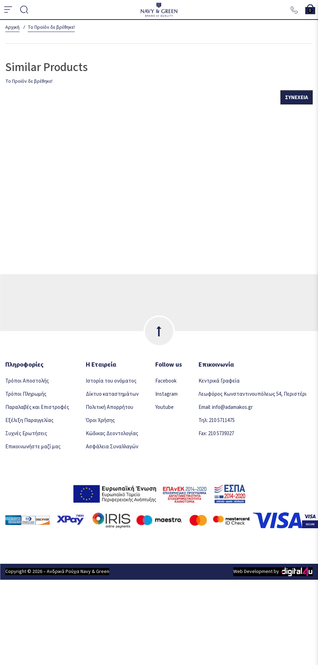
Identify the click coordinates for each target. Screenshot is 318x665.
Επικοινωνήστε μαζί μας (33, 446)
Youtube (164, 407)
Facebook (166, 381)
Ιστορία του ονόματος (111, 381)
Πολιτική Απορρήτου (109, 407)
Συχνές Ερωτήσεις (26, 433)
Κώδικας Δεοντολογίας (112, 433)
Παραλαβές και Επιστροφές (37, 407)
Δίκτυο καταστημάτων (112, 394)
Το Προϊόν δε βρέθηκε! (51, 27)
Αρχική (12, 27)
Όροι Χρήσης (100, 420)
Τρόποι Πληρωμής (25, 394)
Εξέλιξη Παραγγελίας (29, 420)
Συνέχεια (296, 97)
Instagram (166, 394)
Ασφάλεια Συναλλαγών (112, 446)
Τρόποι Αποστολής (27, 381)
